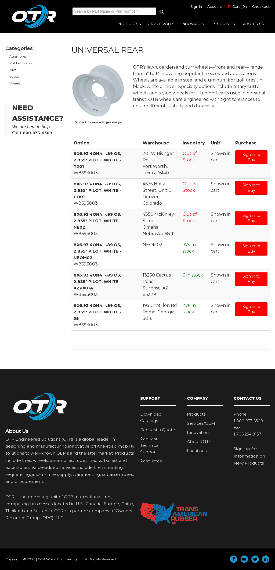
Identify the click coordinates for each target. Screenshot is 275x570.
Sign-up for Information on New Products (249, 456)
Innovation (193, 24)
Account (214, 6)
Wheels (14, 83)
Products (128, 24)
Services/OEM (159, 24)
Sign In (196, 6)
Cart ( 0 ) (237, 6)
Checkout (261, 6)
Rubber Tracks (20, 63)
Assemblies (17, 56)
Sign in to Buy (251, 157)
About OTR (253, 24)
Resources (223, 24)
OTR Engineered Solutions (34, 27)
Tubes (14, 77)
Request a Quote (157, 429)
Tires (12, 70)
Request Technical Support (150, 445)
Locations (197, 450)
